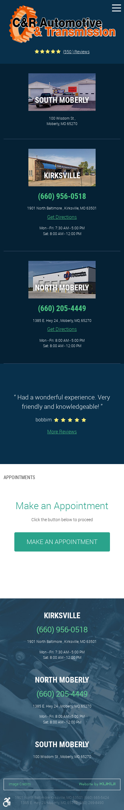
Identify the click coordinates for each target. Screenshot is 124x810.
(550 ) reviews (76, 52)
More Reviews (62, 431)
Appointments (19, 477)
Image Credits (20, 784)
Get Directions (62, 217)
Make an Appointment (62, 541)
